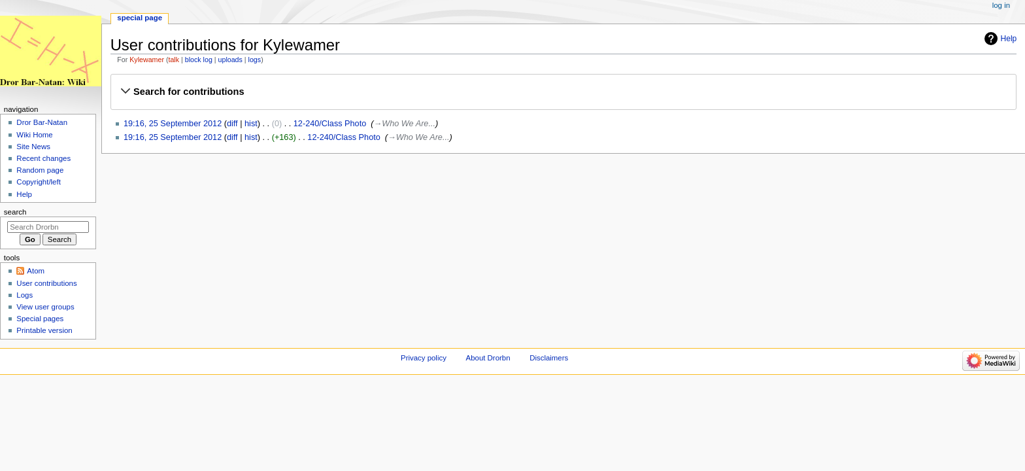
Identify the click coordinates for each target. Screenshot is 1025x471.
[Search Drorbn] (48, 227)
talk (173, 59)
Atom (35, 271)
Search (15, 212)
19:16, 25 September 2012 (173, 123)
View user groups (45, 307)
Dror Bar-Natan (41, 122)
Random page (39, 170)
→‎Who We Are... (404, 123)
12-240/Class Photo (330, 123)
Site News (33, 146)
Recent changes (43, 158)
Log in (1001, 5)
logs (254, 59)
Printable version (44, 330)
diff (232, 123)
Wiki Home (34, 135)
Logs (24, 295)
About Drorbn (488, 358)
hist (251, 123)
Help (1009, 38)
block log (198, 59)
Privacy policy (423, 358)
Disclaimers (548, 358)
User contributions (46, 283)
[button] (563, 91)
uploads (230, 59)
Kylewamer (146, 59)
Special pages (39, 319)
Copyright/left (38, 182)
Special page (139, 18)
